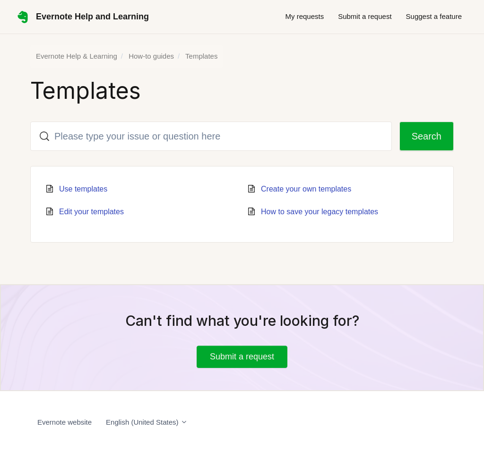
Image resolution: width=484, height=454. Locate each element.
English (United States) (147, 422)
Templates (201, 56)
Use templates (83, 189)
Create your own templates (306, 189)
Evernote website (64, 422)
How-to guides (151, 56)
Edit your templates (91, 212)
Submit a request (364, 16)
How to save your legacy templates (319, 212)
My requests (304, 16)
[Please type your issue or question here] (211, 136)
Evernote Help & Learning (76, 56)
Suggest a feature (434, 16)
